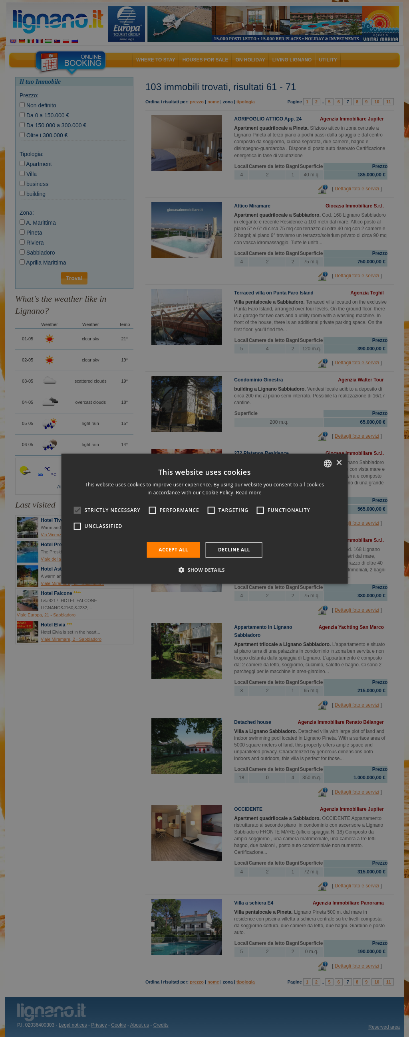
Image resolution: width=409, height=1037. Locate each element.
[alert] (204, 518)
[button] (204, 570)
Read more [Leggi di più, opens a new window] (249, 492)
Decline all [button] (234, 549)
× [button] (338, 463)
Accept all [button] (173, 549)
